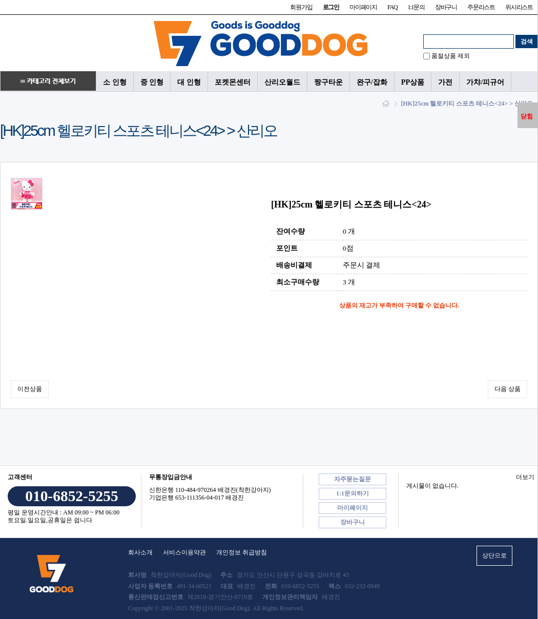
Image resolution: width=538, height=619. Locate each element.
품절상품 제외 (450, 55)
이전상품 (29, 389)
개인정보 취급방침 (241, 552)
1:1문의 (415, 7)
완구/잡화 (372, 82)
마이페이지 (363, 7)
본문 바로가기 (0, 0)
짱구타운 (328, 82)
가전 (445, 82)
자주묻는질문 (352, 479)
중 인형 (152, 82)
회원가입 (301, 7)
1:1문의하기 (352, 493)
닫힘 (527, 116)
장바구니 (446, 7)
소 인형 (115, 82)
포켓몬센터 (233, 82)
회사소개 (140, 552)
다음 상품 (507, 389)
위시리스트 (519, 7)
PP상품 (413, 82)
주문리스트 (481, 7)
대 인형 (189, 82)
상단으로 (494, 555)
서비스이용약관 (184, 552)
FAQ (392, 7)
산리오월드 (282, 82)
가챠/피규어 (485, 82)
